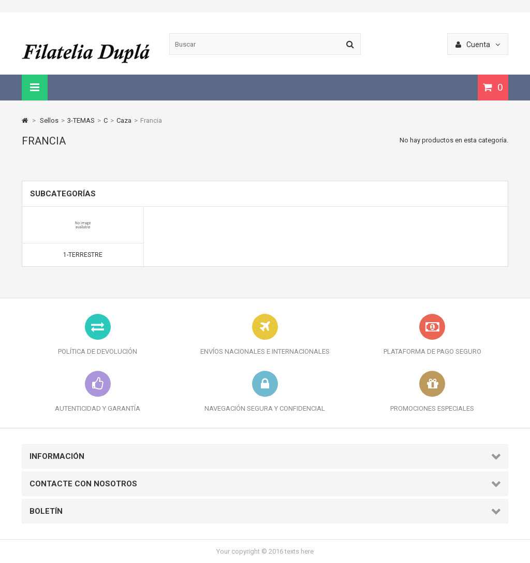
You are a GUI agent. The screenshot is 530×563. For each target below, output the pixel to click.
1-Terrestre (82, 254)
